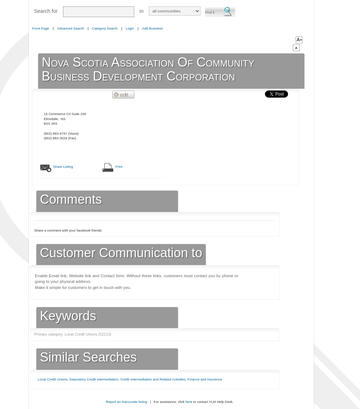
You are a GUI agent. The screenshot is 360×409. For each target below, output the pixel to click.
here (189, 402)
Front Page (40, 28)
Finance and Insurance (204, 379)
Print (118, 167)
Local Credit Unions (53, 379)
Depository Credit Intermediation (93, 379)
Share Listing (63, 167)
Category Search (105, 28)
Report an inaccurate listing (126, 402)
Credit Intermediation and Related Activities (153, 379)
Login (130, 28)
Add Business (152, 28)
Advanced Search (70, 28)
